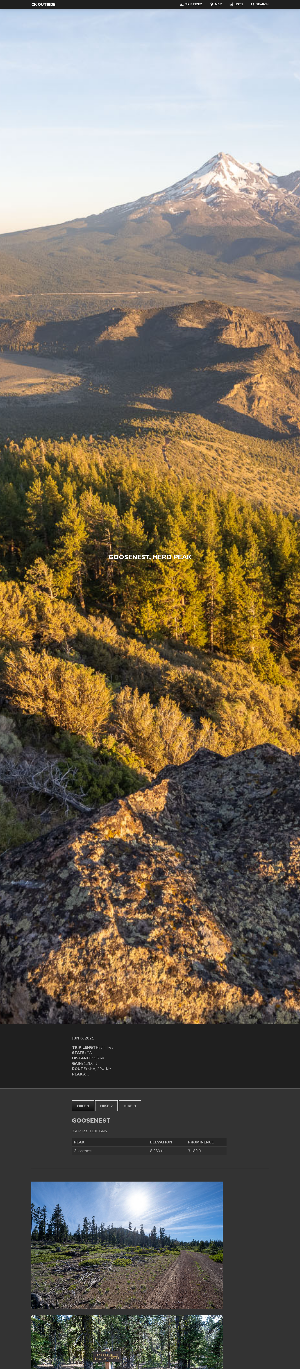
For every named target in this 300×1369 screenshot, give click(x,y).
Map (216, 4)
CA (89, 1052)
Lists (236, 4)
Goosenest (83, 1150)
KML (110, 1068)
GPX (100, 1068)
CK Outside (43, 4)
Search (260, 4)
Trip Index (191, 4)
